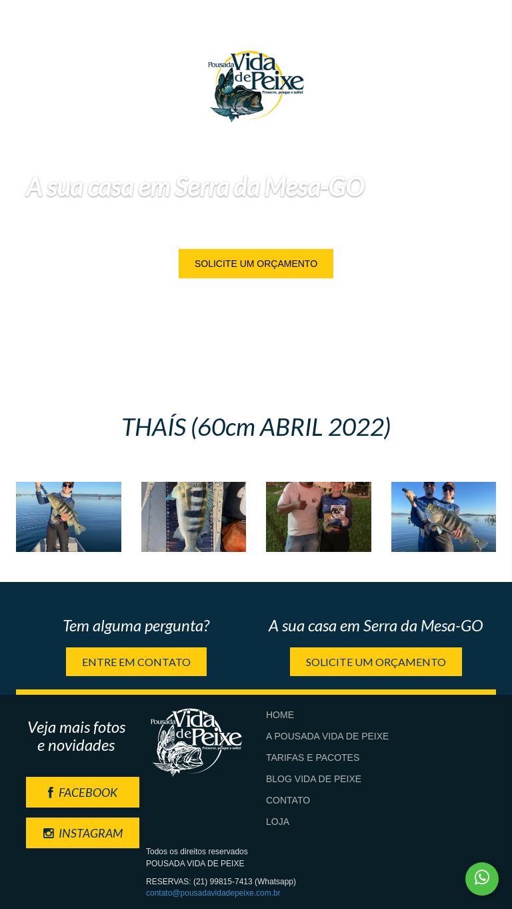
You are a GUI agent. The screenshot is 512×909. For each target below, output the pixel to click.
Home (280, 714)
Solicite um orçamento (256, 263)
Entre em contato (136, 661)
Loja (277, 821)
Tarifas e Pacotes (312, 757)
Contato (288, 800)
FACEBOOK (82, 792)
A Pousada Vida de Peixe (327, 736)
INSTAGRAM (83, 833)
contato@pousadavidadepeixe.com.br (213, 893)
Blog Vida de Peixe (313, 779)
